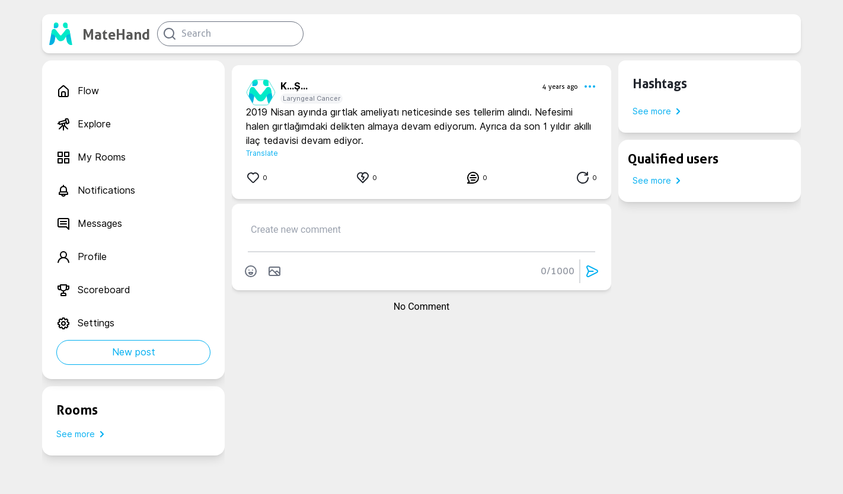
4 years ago (560, 86)
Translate (262, 153)
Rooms (77, 410)
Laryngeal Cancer (311, 98)
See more (82, 434)
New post (133, 352)
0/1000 (557, 271)
